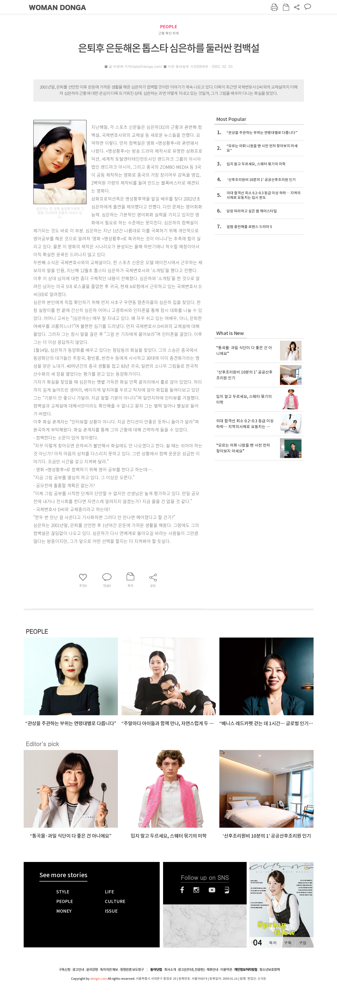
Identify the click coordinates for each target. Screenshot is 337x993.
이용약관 (226, 969)
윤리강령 (92, 969)
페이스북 (182, 890)
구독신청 (64, 969)
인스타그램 (196, 890)
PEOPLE (168, 26)
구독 (288, 942)
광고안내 (78, 969)
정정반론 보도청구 (132, 969)
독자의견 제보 (109, 969)
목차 (273, 942)
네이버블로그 (227, 890)
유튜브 (212, 890)
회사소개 (170, 969)
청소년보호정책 (269, 969)
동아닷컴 (156, 970)
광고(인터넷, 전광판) (191, 969)
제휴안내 (212, 969)
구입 (303, 942)
